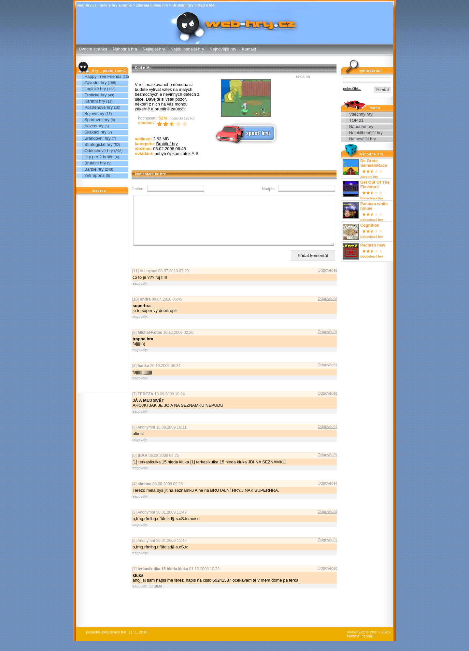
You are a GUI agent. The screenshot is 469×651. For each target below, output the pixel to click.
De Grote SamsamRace (373, 163)
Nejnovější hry (222, 49)
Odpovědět (327, 280)
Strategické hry (98, 144)
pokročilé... (352, 89)
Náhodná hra (125, 49)
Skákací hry (95, 132)
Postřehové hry (98, 107)
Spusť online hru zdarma (245, 133)
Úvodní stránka (93, 49)
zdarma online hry (152, 5)
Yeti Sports (94, 175)
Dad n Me (206, 5)
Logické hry (95, 88)
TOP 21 (356, 120)
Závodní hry (95, 82)
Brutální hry (182, 5)
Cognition (369, 225)
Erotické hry (95, 94)
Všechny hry (360, 114)
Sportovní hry (96, 119)
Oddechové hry (98, 150)
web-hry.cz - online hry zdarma (104, 5)
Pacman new (372, 245)
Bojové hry (94, 113)
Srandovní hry (97, 138)
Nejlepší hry (154, 49)
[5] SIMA (155, 596)
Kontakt (249, 49)
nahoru (367, 646)
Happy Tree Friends (102, 76)
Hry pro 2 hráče (98, 156)
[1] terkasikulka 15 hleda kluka (161, 471)
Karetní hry (94, 101)
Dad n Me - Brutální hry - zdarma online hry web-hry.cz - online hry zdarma (234, 18)
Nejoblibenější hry (187, 49)
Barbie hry (94, 169)
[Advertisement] (102, 295)
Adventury (93, 125)
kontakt (353, 646)
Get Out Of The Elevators (375, 184)
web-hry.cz (356, 642)
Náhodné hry (361, 126)
